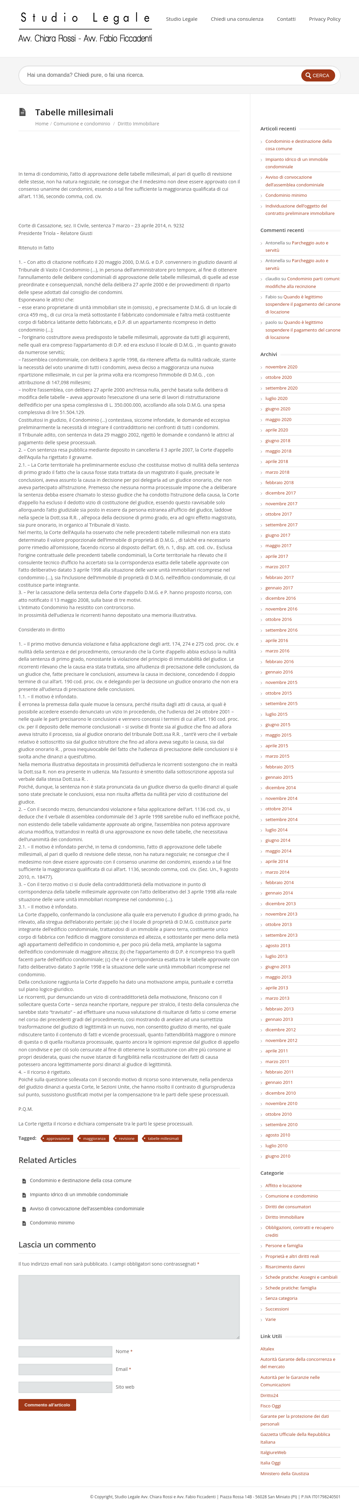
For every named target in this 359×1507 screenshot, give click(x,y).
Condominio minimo (48, 1222)
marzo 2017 (277, 567)
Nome (124, 1351)
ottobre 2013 (278, 924)
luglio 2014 (276, 830)
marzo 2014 (277, 872)
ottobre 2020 (278, 377)
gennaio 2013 (279, 1019)
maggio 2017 (278, 545)
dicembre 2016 (280, 598)
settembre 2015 (281, 703)
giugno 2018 (277, 441)
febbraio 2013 (279, 1009)
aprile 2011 (276, 1051)
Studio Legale (182, 19)
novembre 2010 (281, 1103)
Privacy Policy (325, 19)
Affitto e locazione (283, 1185)
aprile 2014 (276, 861)
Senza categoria (281, 1298)
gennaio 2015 (279, 777)
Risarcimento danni (285, 1267)
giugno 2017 (277, 535)
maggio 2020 (278, 419)
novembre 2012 (281, 1040)
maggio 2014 (278, 851)
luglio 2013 (276, 956)
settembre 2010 (281, 1124)
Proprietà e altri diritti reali (292, 1256)
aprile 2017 (276, 556)
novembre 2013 (281, 914)
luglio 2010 (276, 1146)
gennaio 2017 (279, 588)
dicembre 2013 (280, 904)
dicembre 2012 (280, 1030)
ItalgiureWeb (273, 1452)
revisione (127, 1138)
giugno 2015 (277, 724)
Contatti (286, 19)
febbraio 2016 (279, 661)
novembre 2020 (281, 367)
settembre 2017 (281, 525)
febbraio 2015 (279, 767)
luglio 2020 (276, 398)
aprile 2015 (276, 746)
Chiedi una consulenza (237, 19)
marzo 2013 (277, 998)
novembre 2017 (281, 504)
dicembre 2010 (280, 1093)
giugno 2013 (277, 967)
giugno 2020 (277, 409)
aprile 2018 (276, 461)
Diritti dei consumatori (288, 1207)
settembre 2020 (281, 388)
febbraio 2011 (279, 1072)
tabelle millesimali (163, 1138)
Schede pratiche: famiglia (290, 1288)
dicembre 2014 (280, 788)
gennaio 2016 (279, 672)
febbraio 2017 (279, 577)
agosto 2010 (277, 1135)
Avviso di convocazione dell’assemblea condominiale (83, 1208)
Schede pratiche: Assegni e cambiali (301, 1277)
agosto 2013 (277, 945)
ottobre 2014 (278, 809)
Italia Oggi (270, 1463)
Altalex (267, 1349)
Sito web (125, 1387)
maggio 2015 (278, 735)
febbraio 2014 (279, 882)
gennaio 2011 (279, 1082)
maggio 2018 (278, 451)
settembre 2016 (281, 630)
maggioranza (94, 1138)
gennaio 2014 (279, 893)
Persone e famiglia (284, 1245)
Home (42, 123)
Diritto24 (269, 1395)
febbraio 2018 (279, 482)
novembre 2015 (281, 682)
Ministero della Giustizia (284, 1473)
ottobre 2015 (278, 693)
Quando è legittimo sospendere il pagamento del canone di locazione (303, 304)
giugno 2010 (277, 1156)
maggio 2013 (278, 977)
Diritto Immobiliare (138, 123)
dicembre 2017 (280, 493)
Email (123, 1369)
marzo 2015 (277, 756)
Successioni (277, 1309)
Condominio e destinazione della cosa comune (77, 1180)
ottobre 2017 (278, 514)
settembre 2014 (281, 819)
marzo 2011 (277, 1061)
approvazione (58, 1138)
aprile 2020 (276, 430)
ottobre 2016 (278, 619)
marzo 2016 (277, 651)
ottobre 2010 (278, 1114)
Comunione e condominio (82, 123)
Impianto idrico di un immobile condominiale (75, 1194)
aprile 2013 (276, 988)
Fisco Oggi (270, 1406)
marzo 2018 (277, 472)
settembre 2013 (281, 935)
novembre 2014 (281, 798)
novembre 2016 (281, 609)
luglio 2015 (276, 714)
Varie (270, 1319)
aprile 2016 (276, 640)
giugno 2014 (277, 840)
